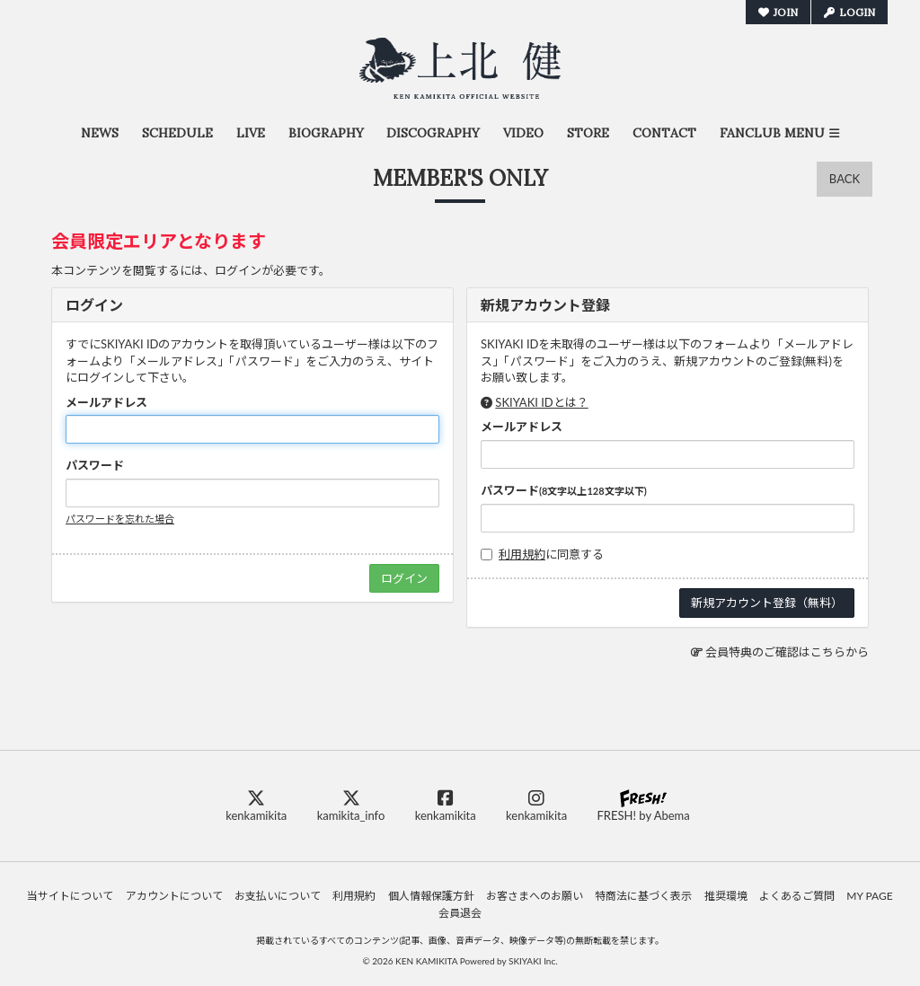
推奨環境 (726, 895)
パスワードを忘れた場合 (120, 518)
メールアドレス (106, 402)
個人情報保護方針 (431, 895)
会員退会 (460, 913)
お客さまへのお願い (534, 895)
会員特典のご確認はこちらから (787, 652)
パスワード (95, 465)
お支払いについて (277, 895)
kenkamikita (256, 806)
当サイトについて (70, 895)
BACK (844, 179)
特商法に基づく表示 (643, 895)
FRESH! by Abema (643, 806)
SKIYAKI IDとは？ (541, 402)
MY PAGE (869, 895)
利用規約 (522, 554)
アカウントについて (174, 895)
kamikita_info (351, 806)
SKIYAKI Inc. (533, 960)
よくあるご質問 (797, 895)
